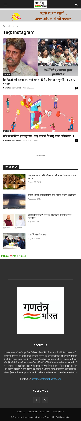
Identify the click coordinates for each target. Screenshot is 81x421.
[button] (5, 4)
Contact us (32, 411)
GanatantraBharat (12, 88)
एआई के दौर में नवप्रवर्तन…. (38, 234)
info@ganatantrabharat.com (46, 378)
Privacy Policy (58, 411)
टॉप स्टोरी (7, 74)
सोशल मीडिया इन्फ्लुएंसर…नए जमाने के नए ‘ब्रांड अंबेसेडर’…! (38, 136)
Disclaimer (45, 411)
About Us (21, 411)
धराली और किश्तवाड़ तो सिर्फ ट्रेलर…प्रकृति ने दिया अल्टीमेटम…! (52, 195)
